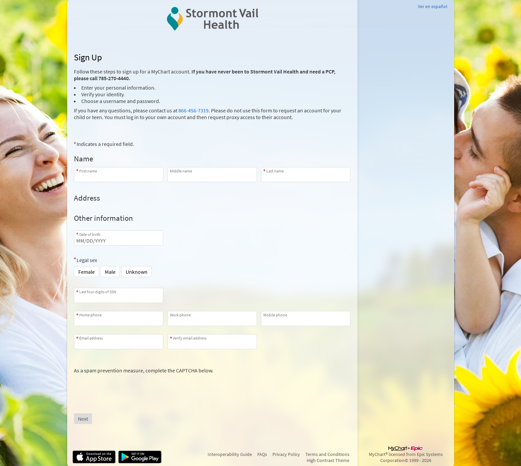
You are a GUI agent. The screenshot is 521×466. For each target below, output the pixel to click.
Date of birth (89, 234)
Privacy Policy (286, 454)
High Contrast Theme (328, 460)
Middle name (181, 170)
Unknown (136, 271)
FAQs (262, 454)
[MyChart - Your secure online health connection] (212, 19)
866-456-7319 (193, 110)
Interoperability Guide (230, 454)
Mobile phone (275, 314)
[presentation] (125, 387)
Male (110, 271)
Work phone (180, 314)
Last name (275, 170)
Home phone (90, 314)
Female (86, 271)
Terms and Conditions (327, 454)
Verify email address (190, 338)
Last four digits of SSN (97, 291)
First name (88, 170)
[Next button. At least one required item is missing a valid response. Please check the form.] (83, 418)
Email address (91, 338)
